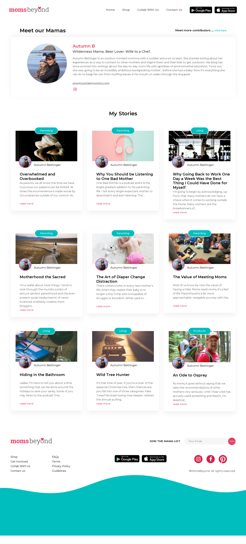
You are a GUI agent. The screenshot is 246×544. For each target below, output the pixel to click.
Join (232, 441)
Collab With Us (148, 9)
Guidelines (60, 477)
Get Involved (20, 463)
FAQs (56, 457)
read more (27, 203)
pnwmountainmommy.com (91, 83)
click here (219, 30)
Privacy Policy (62, 470)
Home (110, 9)
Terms (57, 463)
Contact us (174, 9)
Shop (126, 9)
